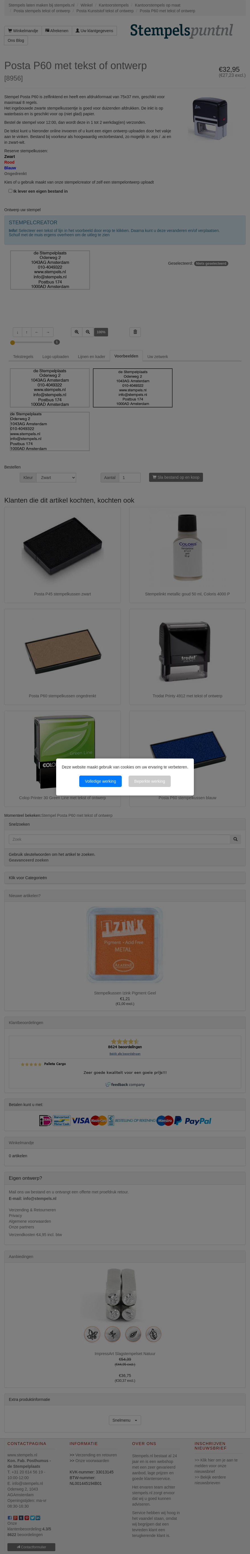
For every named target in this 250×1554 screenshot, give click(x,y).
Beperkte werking (149, 781)
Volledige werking (100, 781)
